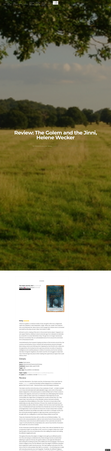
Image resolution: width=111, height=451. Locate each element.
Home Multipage (15, 4)
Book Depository (48, 373)
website (37, 287)
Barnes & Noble (42, 374)
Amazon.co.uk (39, 373)
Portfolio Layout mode (44, 4)
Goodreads (37, 285)
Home (5, 4)
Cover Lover (26, 383)
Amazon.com (31, 373)
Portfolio (25, 4)
